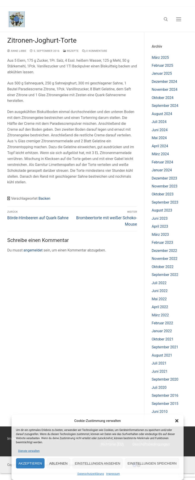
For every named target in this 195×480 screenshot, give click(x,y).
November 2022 (164, 258)
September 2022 (165, 275)
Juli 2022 (159, 283)
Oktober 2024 (162, 98)
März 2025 (160, 57)
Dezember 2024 (164, 81)
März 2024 (160, 154)
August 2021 (162, 355)
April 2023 (160, 226)
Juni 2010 (160, 411)
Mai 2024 (159, 138)
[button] (177, 420)
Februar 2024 (162, 162)
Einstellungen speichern (152, 463)
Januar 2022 (162, 331)
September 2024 (165, 105)
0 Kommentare (94, 50)
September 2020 (165, 379)
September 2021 (165, 347)
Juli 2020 (159, 387)
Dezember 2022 (164, 251)
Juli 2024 (159, 122)
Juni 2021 (160, 371)
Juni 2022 (160, 291)
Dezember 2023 (164, 178)
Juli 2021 (159, 363)
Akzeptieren (30, 463)
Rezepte (71, 50)
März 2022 (160, 315)
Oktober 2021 (162, 339)
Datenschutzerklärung (90, 473)
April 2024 (160, 146)
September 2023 (165, 202)
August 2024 (162, 114)
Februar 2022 (162, 323)
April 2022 (160, 307)
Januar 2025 (162, 73)
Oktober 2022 (162, 267)
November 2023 (164, 186)
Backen (44, 198)
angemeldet (33, 250)
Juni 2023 (160, 218)
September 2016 (165, 395)
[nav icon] (178, 19)
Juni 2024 (160, 130)
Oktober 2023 (162, 194)
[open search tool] (166, 19)
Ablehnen (58, 463)
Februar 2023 (162, 242)
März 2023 (160, 234)
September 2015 (165, 403)
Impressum (113, 473)
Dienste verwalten (29, 451)
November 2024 (164, 89)
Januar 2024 (162, 170)
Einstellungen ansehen (97, 463)
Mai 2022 (159, 299)
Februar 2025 (162, 65)
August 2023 (162, 210)
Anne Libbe (16, 50)
